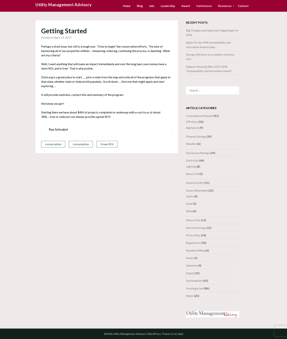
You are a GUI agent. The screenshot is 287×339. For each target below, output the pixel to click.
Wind (189, 211)
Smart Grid (192, 173)
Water (190, 295)
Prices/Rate (193, 235)
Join (151, 6)
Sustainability (194, 280)
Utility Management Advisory (64, 4)
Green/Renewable (197, 190)
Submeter (191, 265)
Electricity (192, 160)
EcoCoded (177, 333)
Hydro (190, 196)
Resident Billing (195, 250)
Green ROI (107, 144)
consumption (81, 144)
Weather (191, 143)
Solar (189, 203)
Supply (190, 273)
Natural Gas (193, 220)
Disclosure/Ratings (198, 153)
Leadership (168, 6)
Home (127, 6)
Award (185, 6)
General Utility (195, 182)
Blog (140, 6)
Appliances (192, 127)
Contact (243, 6)
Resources (225, 6)
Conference (204, 6)
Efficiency (192, 121)
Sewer (189, 258)
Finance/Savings (196, 136)
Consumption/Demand (199, 115)
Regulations (193, 242)
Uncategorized (195, 288)
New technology (196, 227)
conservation (53, 144)
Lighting (191, 166)
